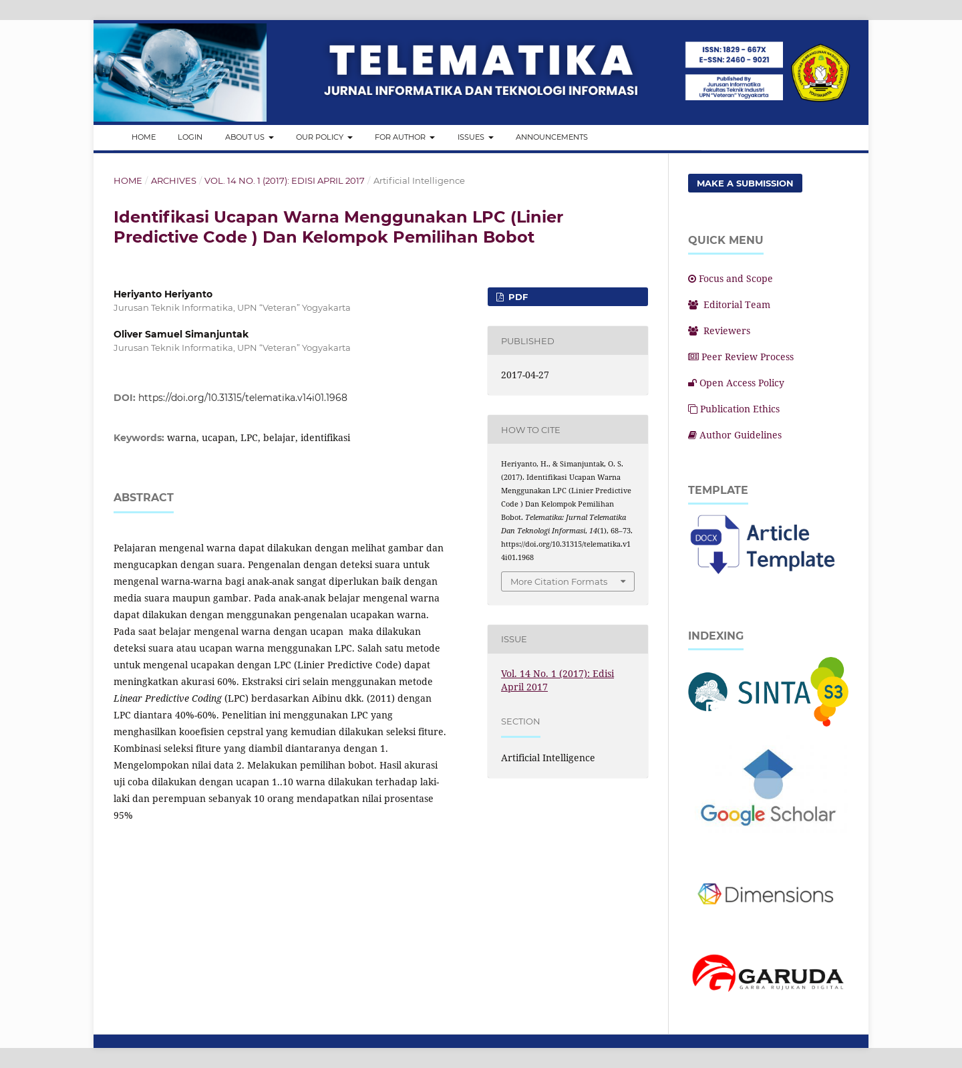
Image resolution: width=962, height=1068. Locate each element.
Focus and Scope (730, 278)
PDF (517, 296)
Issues (472, 137)
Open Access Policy (736, 382)
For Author (401, 137)
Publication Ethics (734, 408)
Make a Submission (745, 183)
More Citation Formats (558, 581)
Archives (173, 180)
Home (144, 137)
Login (190, 137)
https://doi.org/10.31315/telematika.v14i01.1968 (242, 398)
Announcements (552, 137)
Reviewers (719, 330)
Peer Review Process (741, 356)
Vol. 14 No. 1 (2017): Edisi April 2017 (284, 180)
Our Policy (320, 137)
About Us (246, 137)
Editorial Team (729, 304)
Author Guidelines (735, 434)
